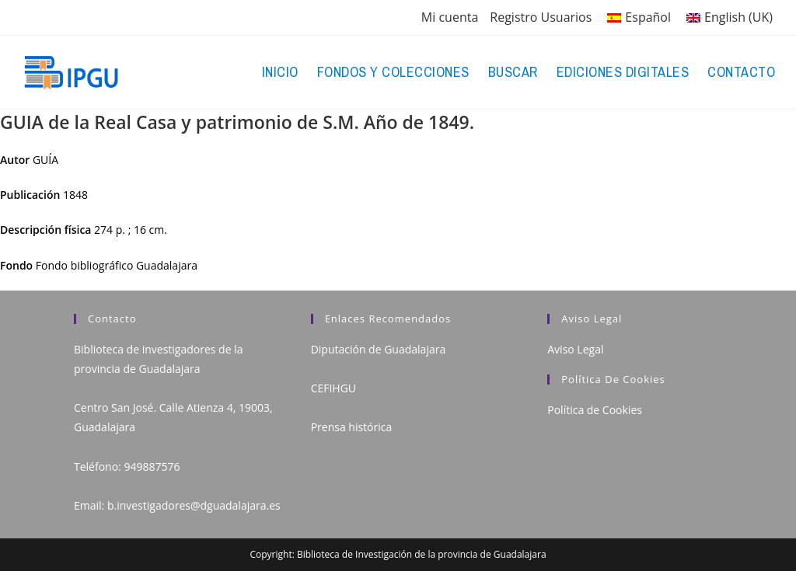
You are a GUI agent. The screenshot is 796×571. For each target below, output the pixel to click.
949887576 (152, 466)
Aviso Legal (575, 349)
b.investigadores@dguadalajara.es (194, 505)
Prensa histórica (352, 427)
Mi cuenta (449, 17)
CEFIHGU (333, 388)
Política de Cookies (594, 409)
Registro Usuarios (541, 17)
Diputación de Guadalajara (378, 349)
